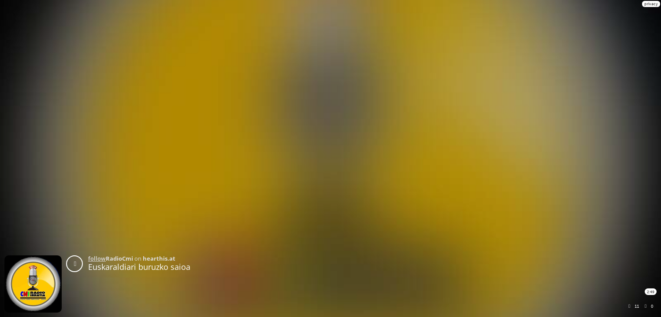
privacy (651, 4)
